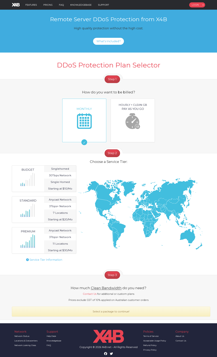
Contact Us (89, 293)
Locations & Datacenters (25, 341)
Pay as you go (133, 116)
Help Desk (51, 336)
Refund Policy (149, 345)
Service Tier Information (44, 259)
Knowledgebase (81, 4)
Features (31, 4)
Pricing (48, 4)
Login (195, 4)
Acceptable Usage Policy (154, 341)
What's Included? (108, 41)
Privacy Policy (149, 350)
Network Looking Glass (25, 345)
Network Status (21, 336)
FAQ (61, 4)
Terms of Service (151, 336)
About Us (179, 336)
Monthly (84, 116)
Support (103, 4)
